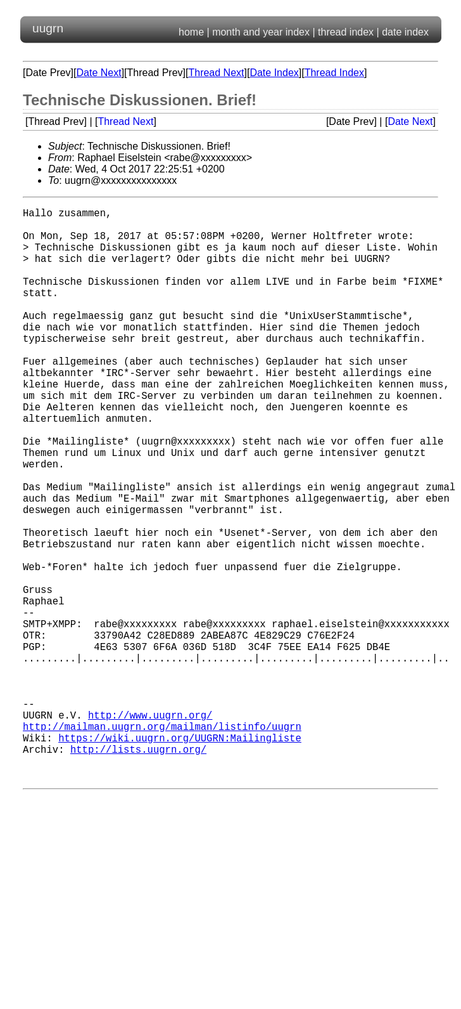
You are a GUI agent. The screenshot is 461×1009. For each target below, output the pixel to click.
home (191, 32)
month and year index (261, 32)
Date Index (273, 72)
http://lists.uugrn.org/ (138, 871)
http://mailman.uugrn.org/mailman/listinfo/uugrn (162, 843)
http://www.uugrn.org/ (150, 829)
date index (405, 32)
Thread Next (216, 72)
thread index (346, 32)
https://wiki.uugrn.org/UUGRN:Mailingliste (179, 857)
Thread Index (334, 72)
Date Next (98, 72)
